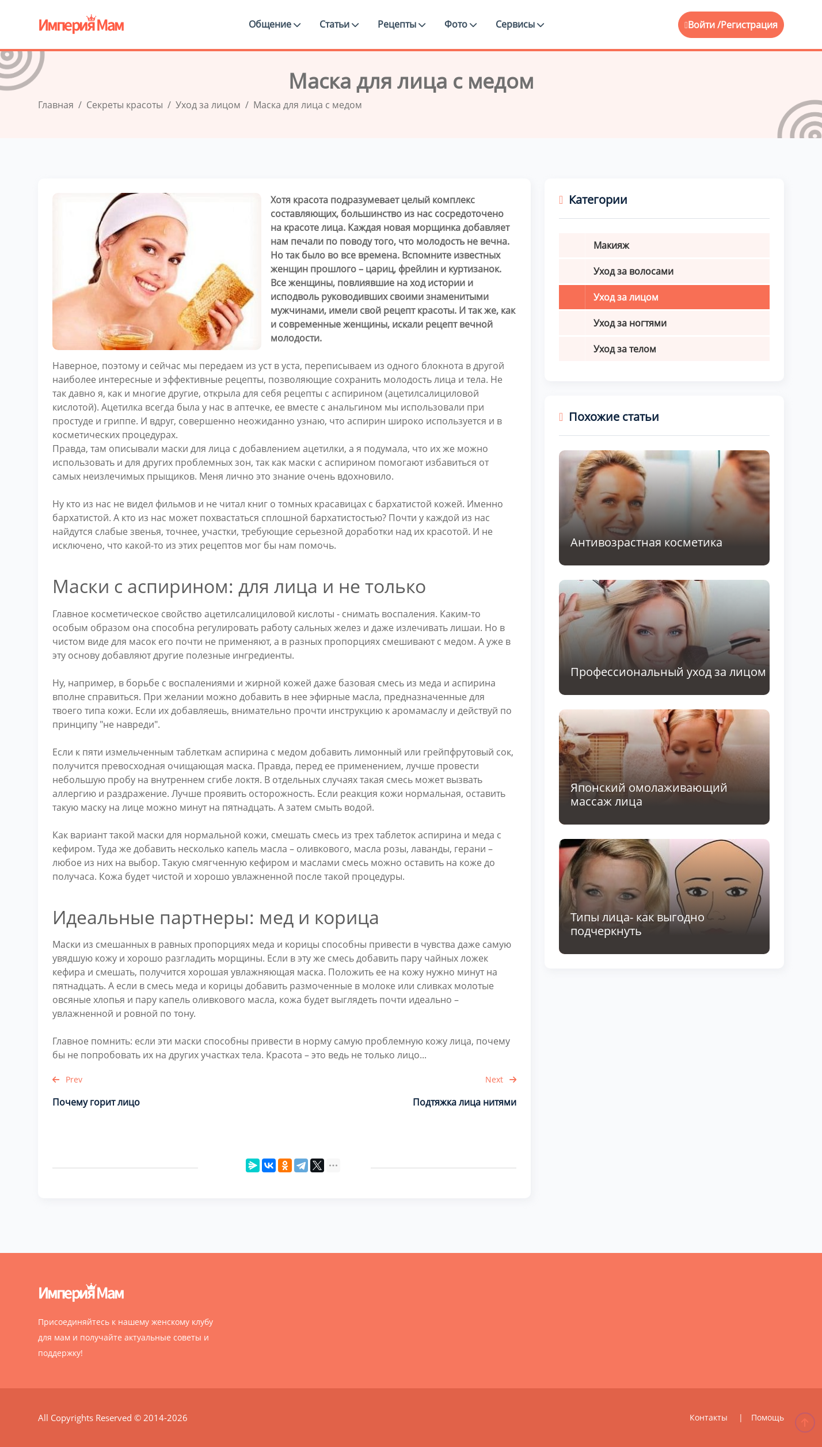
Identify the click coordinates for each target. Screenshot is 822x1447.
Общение (274, 24)
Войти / (702, 24)
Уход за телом (624, 349)
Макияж (611, 245)
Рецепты (401, 24)
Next (500, 1079)
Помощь (767, 1417)
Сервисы (520, 24)
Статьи (339, 24)
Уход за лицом (626, 297)
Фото (460, 24)
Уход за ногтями (630, 323)
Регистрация (749, 24)
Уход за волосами (633, 271)
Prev (67, 1079)
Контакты (710, 1417)
